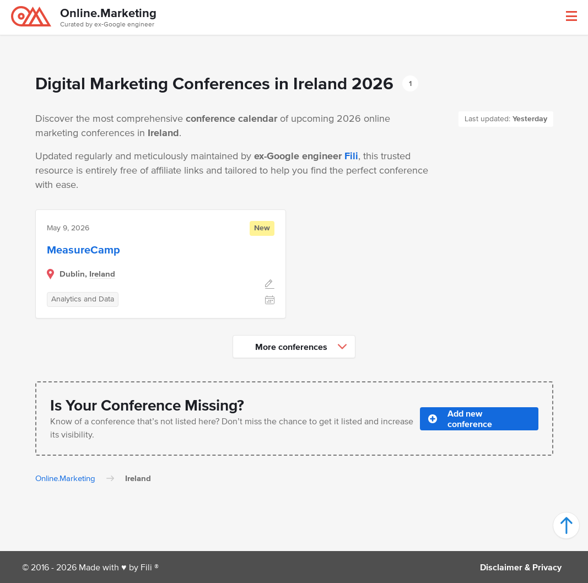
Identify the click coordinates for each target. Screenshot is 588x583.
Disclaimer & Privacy (521, 567)
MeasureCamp (83, 250)
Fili (351, 155)
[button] (571, 16)
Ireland (102, 273)
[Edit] (269, 285)
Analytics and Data (82, 299)
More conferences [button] (301, 347)
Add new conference (460, 418)
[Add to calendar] (269, 301)
